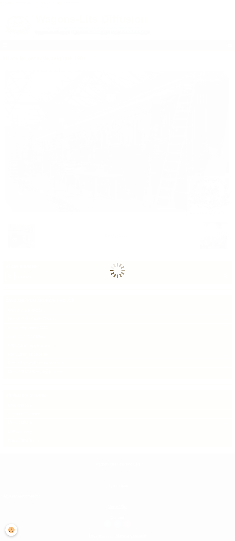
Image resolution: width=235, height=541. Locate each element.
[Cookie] (11, 530)
